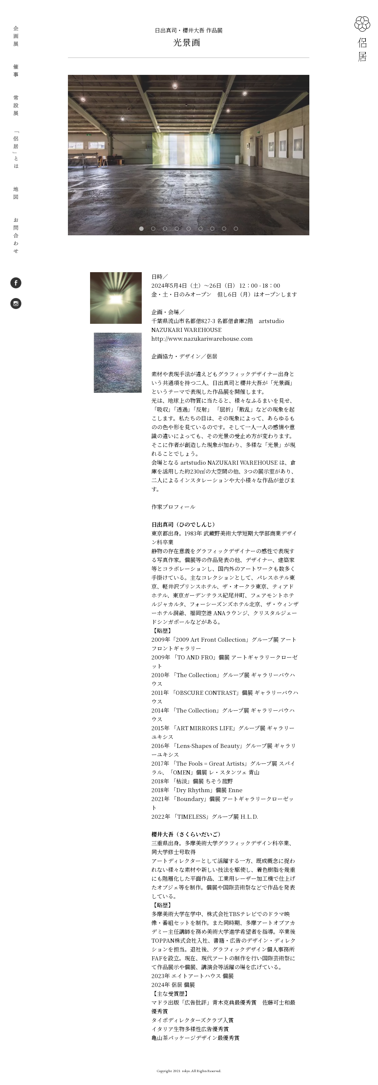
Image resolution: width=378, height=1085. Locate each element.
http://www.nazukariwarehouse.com (202, 338)
